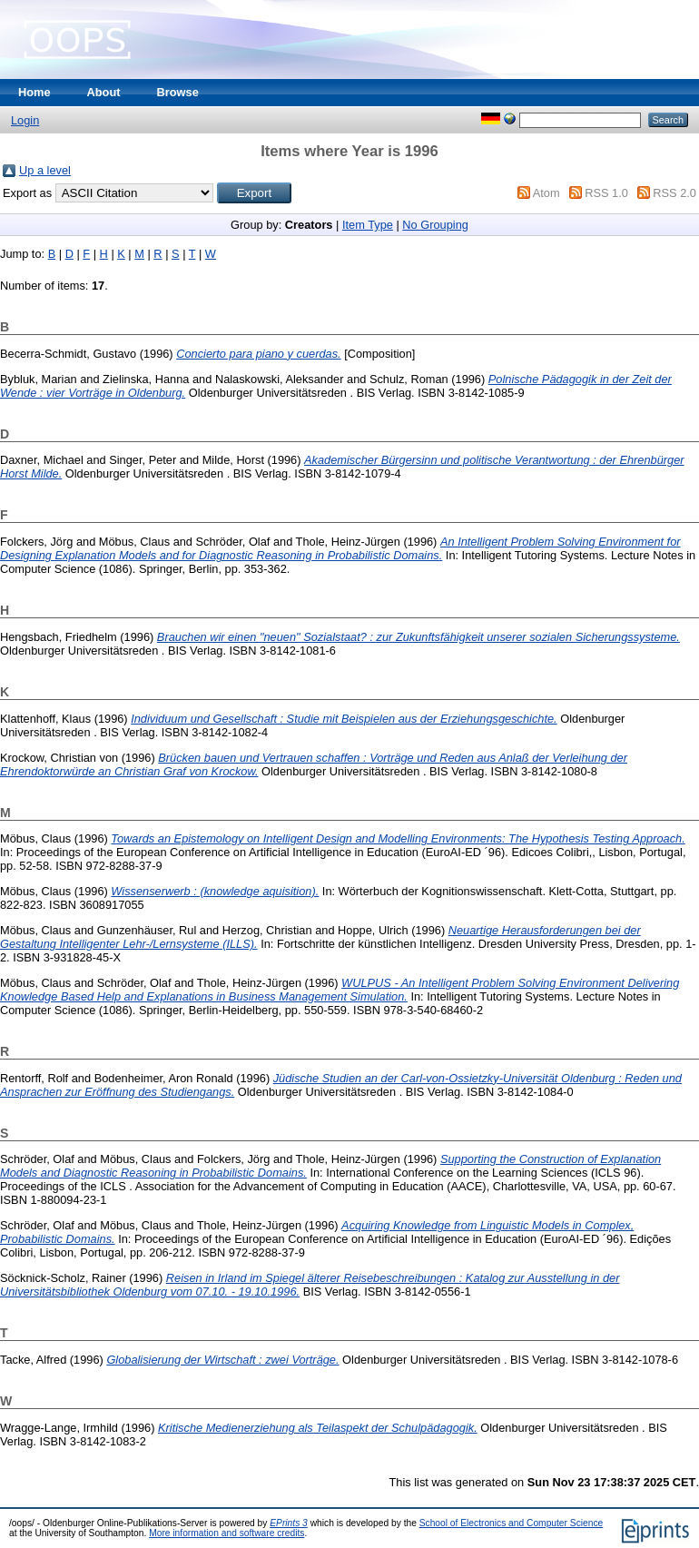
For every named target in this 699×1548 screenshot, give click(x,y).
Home (34, 92)
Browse (178, 92)
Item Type (367, 225)
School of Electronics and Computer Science (511, 1523)
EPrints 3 (289, 1523)
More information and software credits (226, 1533)
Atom (546, 193)
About (104, 92)
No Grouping (435, 225)
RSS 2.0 (674, 193)
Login (25, 120)
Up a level (45, 170)
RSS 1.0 (606, 193)
